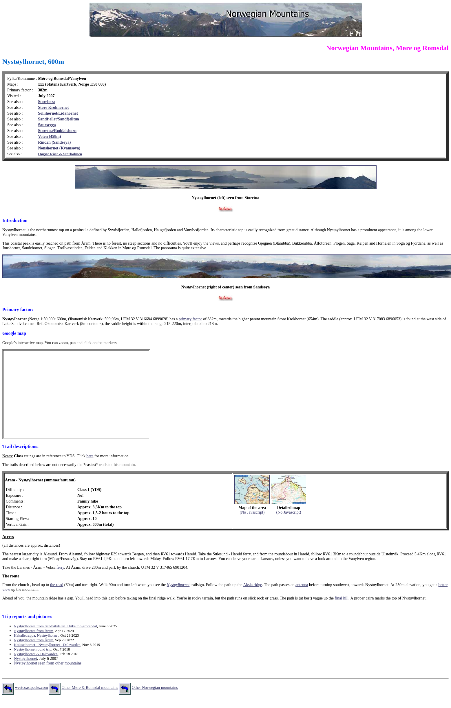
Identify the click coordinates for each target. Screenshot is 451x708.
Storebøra (46, 102)
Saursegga (47, 125)
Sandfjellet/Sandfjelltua (58, 119)
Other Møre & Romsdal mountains (89, 687)
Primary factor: (18, 309)
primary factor (190, 319)
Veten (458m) (49, 136)
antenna (301, 585)
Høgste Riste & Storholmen (60, 154)
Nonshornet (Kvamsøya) (59, 148)
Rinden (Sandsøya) (54, 142)
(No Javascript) (252, 512)
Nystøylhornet (178, 585)
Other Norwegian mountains (155, 687)
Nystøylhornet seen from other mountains (47, 663)
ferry (60, 567)
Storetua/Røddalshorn (57, 131)
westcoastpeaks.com (31, 687)
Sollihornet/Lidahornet (58, 113)
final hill (341, 598)
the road (56, 585)
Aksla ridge (252, 585)
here (89, 456)
